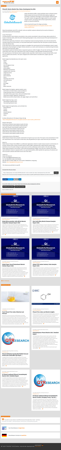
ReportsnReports (36, 330)
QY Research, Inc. (36, 393)
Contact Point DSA (23, 446)
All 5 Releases (5, 280)
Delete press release (8, 186)
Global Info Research (13, 12)
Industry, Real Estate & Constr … (43, 329)
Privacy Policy (8, 446)
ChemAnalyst (4, 310)
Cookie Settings (38, 446)
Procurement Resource (37, 310)
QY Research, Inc (5, 352)
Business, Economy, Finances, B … (13, 218)
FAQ (1, 446)
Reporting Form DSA (30, 446)
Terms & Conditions (15, 446)
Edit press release (20, 186)
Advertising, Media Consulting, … (13, 350)
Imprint (4, 446)
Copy (56, 172)
